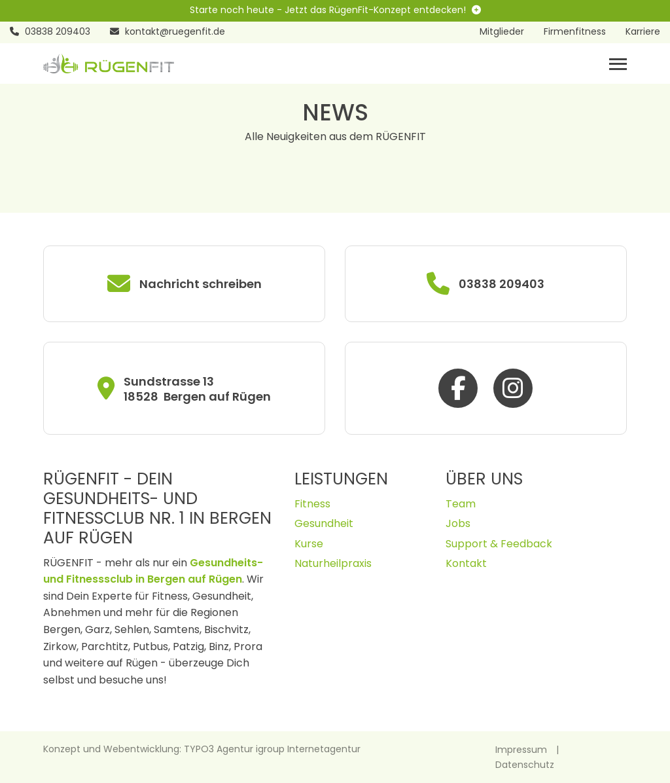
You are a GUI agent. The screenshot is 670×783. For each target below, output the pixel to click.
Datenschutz (524, 764)
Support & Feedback (499, 543)
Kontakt (466, 563)
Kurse (308, 543)
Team (461, 503)
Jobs (458, 523)
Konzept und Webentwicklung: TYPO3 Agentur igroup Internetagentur (202, 749)
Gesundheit (323, 523)
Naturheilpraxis (333, 563)
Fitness (312, 503)
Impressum (521, 749)
